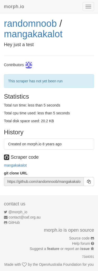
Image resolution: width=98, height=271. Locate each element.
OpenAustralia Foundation (60, 264)
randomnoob (30, 23)
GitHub (14, 222)
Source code (79, 238)
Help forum (81, 243)
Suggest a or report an (60, 249)
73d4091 (88, 257)
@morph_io (17, 212)
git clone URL (15, 173)
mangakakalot (33, 34)
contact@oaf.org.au (25, 217)
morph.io (14, 6)
